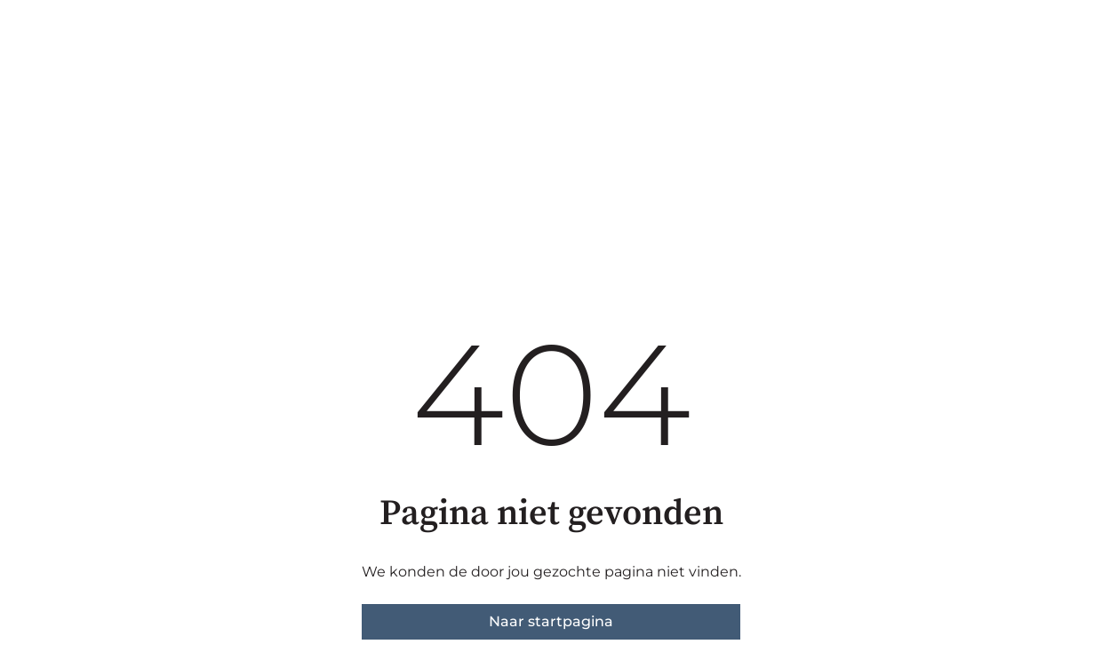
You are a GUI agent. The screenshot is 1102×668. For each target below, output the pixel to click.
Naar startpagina (551, 621)
